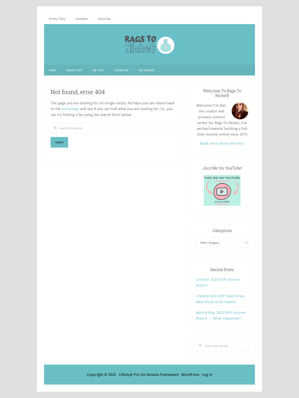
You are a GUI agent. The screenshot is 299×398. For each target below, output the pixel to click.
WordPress (190, 375)
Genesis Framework (162, 375)
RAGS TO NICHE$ (149, 44)
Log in (207, 375)
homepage (70, 109)
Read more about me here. (222, 143)
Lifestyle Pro (129, 375)
